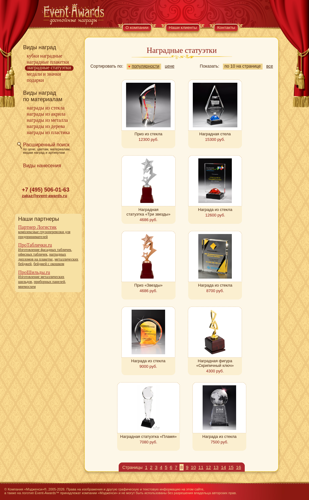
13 (216, 467)
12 (208, 467)
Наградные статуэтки (49, 67)
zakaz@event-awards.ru (44, 195)
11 (201, 467)
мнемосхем (27, 286)
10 (193, 467)
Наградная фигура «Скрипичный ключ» (215, 363)
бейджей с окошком (49, 264)
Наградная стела (215, 134)
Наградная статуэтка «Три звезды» (148, 211)
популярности (143, 66)
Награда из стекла (215, 209)
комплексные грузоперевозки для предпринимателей (44, 234)
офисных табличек (32, 254)
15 (231, 467)
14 (223, 467)
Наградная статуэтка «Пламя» (148, 436)
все (269, 66)
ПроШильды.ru (34, 272)
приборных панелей (49, 282)
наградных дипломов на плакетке (42, 256)
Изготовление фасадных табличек (44, 250)
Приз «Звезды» (148, 285)
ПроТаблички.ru (35, 245)
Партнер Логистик (37, 227)
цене (169, 66)
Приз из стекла (148, 134)
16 (238, 467)
